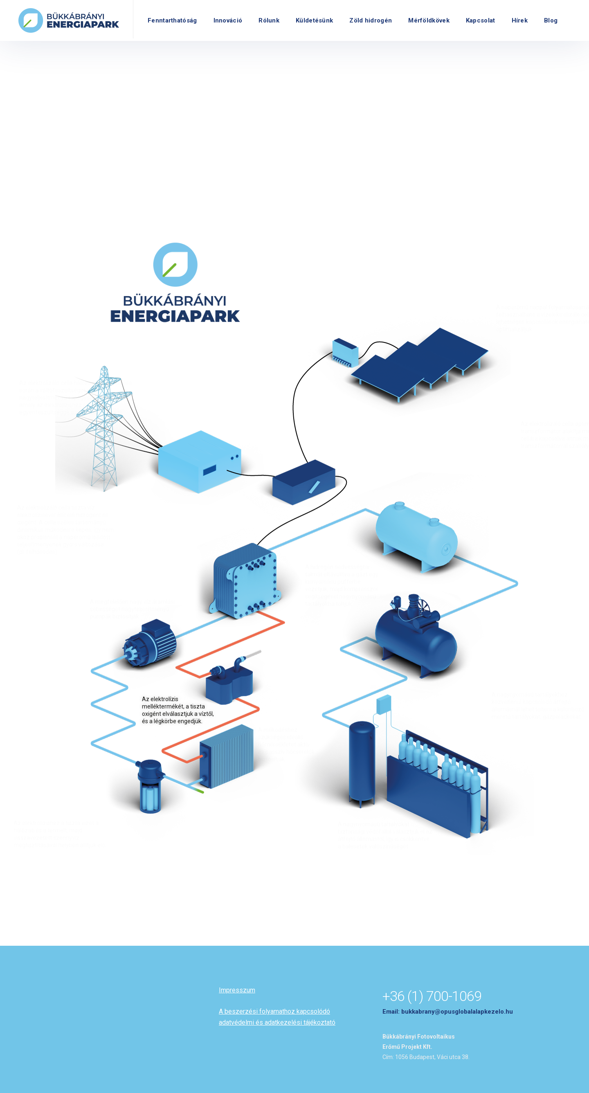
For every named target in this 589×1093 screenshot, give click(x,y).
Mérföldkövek (429, 20)
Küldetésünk (314, 20)
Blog (551, 20)
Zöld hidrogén (370, 20)
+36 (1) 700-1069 (431, 996)
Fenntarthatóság (172, 20)
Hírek (520, 20)
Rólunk (269, 20)
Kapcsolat (480, 20)
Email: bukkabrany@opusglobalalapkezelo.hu (447, 1011)
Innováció (228, 20)
